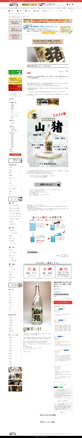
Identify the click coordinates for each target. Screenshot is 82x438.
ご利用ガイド (45, 433)
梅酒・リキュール (47, 11)
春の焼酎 (17, 17)
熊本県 (12, 137)
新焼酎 (10, 328)
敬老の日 (10, 302)
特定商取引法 (62, 433)
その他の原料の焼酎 (12, 260)
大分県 (12, 138)
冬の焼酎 (10, 325)
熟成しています (12, 255)
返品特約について (63, 412)
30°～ (12, 124)
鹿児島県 (12, 134)
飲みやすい (11, 249)
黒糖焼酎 (36, 11)
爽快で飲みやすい (12, 230)
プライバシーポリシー (69, 433)
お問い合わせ (51, 433)
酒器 (12, 118)
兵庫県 (12, 146)
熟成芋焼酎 (11, 221)
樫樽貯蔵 (10, 274)
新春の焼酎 (11, 330)
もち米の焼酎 (11, 257)
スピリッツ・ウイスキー (15, 114)
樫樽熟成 (10, 235)
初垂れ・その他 (12, 238)
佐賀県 (12, 141)
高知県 (10, 358)
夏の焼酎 (10, 320)
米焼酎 (27, 11)
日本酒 (12, 111)
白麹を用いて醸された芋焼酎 (14, 208)
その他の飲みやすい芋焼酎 (14, 218)
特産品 (12, 117)
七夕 (10, 310)
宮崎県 (19, 13)
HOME (10, 13)
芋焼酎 (11, 11)
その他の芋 (27, 16)
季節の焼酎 (13, 17)
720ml (30, 252)
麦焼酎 (19, 11)
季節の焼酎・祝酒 (12, 224)
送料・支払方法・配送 (38, 433)
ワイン (12, 110)
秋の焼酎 (10, 322)
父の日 (10, 292)
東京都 (12, 147)
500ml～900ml (13, 129)
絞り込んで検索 (15, 154)
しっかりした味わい (12, 252)
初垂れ (10, 279)
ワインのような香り (12, 243)
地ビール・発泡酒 (14, 115)
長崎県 (12, 139)
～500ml (12, 128)
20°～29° (12, 123)
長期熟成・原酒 (12, 277)
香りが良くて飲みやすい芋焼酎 (20, 16)
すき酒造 (22, 13)
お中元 (10, 297)
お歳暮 (10, 300)
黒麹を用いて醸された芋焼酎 (14, 210)
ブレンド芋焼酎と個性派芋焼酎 (14, 213)
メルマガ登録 (56, 433)
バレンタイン (11, 305)
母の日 (10, 294)
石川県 (12, 143)
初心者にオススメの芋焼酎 (14, 205)
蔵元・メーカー (14, 13)
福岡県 (12, 142)
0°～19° (12, 122)
